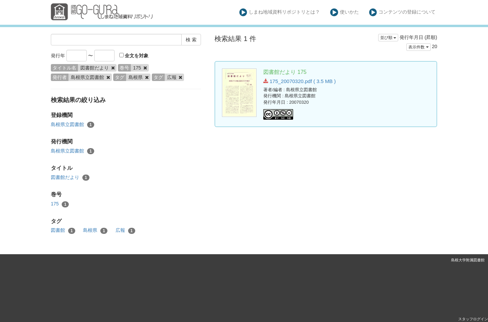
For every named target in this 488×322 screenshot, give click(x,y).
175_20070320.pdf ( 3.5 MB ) (299, 81)
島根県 (95, 230)
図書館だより (70, 178)
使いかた (344, 12)
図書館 (63, 230)
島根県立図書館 (72, 125)
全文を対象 (134, 55)
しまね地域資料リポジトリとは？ (279, 12)
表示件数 (418, 47)
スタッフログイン (473, 319)
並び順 (388, 37)
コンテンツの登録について (402, 12)
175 (60, 204)
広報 (125, 230)
